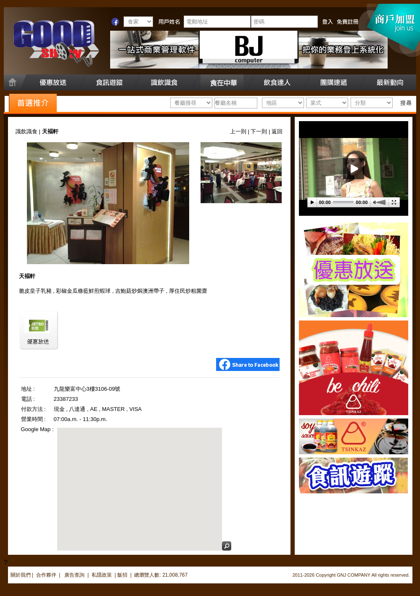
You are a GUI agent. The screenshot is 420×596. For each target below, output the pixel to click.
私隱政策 (102, 575)
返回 (277, 131)
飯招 (122, 575)
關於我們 (21, 575)
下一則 (259, 131)
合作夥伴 (46, 575)
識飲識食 (26, 131)
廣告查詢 (75, 575)
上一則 (238, 131)
